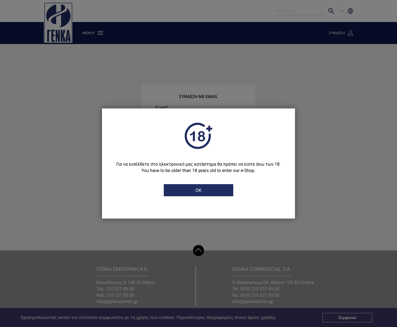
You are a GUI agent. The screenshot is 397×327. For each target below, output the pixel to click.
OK (198, 190)
